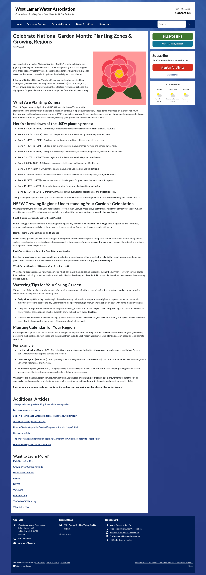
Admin (190, 566)
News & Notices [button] (84, 24)
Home (19, 24)
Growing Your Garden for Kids (28, 466)
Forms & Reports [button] (61, 24)
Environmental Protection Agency (125, 536)
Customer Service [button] (36, 24)
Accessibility (65, 562)
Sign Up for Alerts (172, 67)
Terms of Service (52, 562)
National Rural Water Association (124, 532)
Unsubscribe (172, 74)
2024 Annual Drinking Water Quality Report (80, 527)
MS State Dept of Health (121, 540)
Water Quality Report (172, 43)
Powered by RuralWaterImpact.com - (164, 562)
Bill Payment (172, 36)
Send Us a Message (26, 543)
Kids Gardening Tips (23, 461)
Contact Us (183, 12)
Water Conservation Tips (121, 525)
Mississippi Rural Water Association (126, 529)
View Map (21, 534)
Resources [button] (105, 24)
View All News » (65, 534)
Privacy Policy (40, 562)
